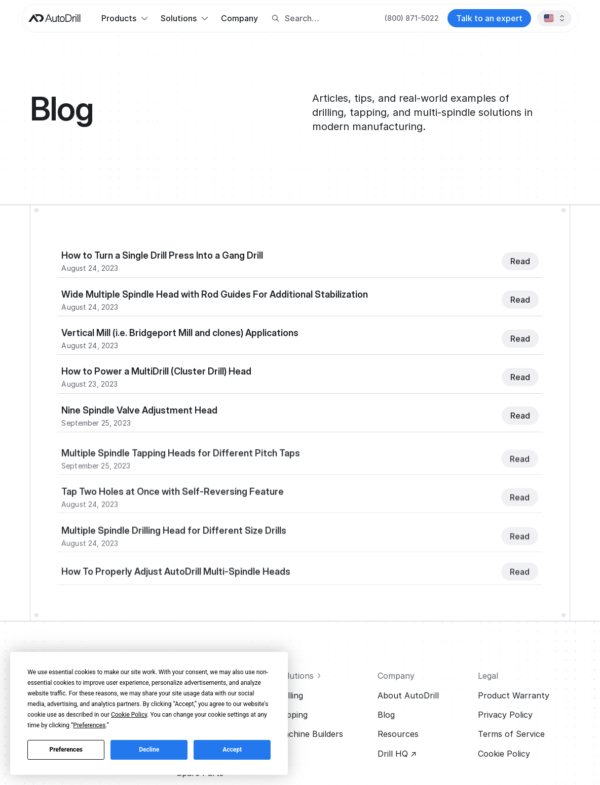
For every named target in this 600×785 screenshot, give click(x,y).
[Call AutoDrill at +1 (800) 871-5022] (411, 18)
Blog (386, 715)
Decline (149, 749)
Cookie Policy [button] (129, 714)
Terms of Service (511, 734)
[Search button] (275, 18)
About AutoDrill (408, 695)
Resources (398, 734)
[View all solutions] (323, 675)
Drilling (290, 695)
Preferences (66, 749)
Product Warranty (513, 695)
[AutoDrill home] (54, 18)
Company (239, 18)
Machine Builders (310, 734)
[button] (124, 18)
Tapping (292, 715)
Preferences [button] (89, 725)
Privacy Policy (505, 715)
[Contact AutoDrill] (489, 18)
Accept (232, 749)
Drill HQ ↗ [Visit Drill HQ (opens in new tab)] (397, 754)
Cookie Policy (504, 754)
